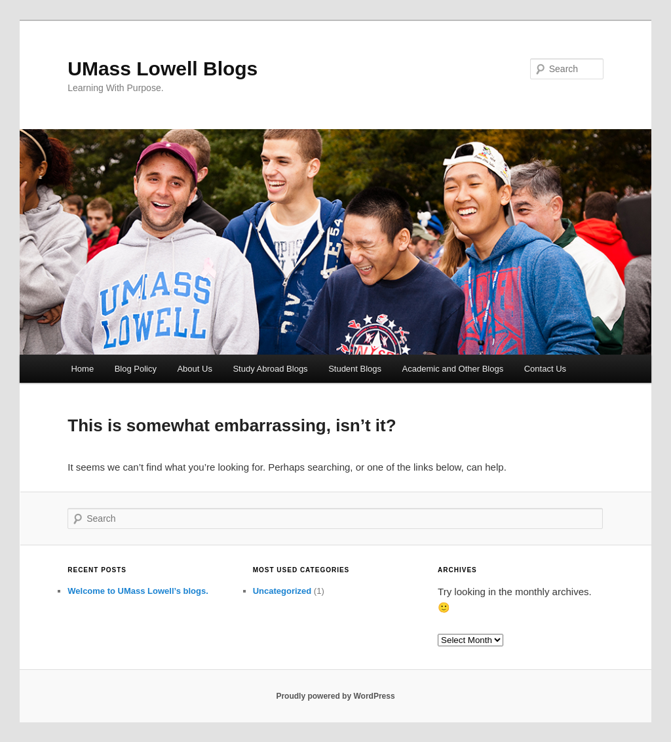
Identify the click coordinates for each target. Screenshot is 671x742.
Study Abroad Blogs (270, 369)
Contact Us (545, 369)
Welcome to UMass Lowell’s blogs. (137, 591)
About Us (194, 369)
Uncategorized (282, 591)
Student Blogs (354, 369)
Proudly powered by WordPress (335, 696)
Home (82, 369)
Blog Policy (136, 369)
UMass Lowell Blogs (162, 68)
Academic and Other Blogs (453, 369)
